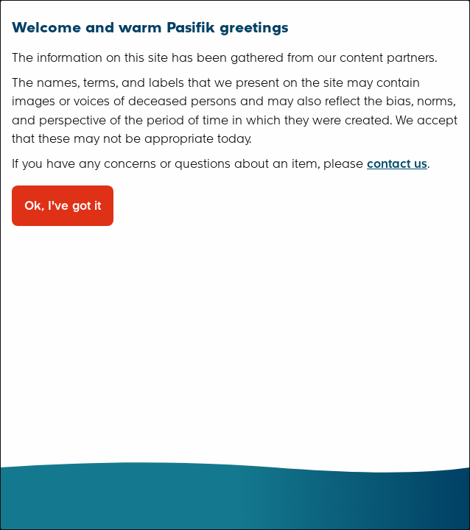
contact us (397, 164)
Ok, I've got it (62, 205)
